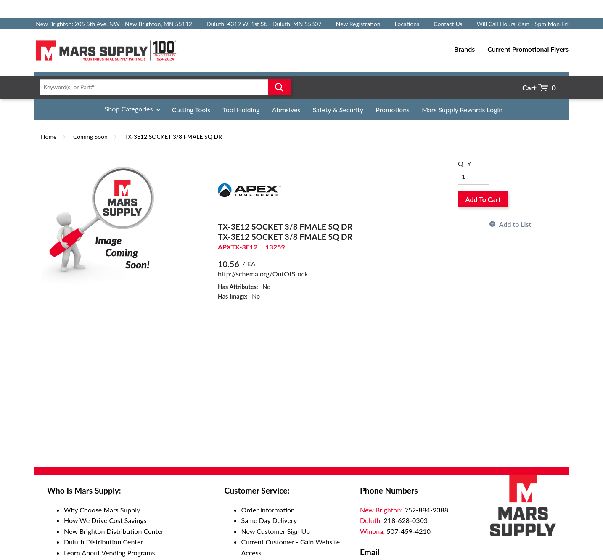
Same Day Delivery (269, 520)
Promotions (393, 110)
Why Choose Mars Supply (102, 510)
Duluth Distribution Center (103, 542)
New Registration (358, 23)
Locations (407, 23)
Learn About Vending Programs (109, 553)
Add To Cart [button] (483, 199)
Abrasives (286, 110)
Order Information (268, 510)
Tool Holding (240, 110)
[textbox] (163, 87)
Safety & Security (337, 110)
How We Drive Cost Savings (105, 520)
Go (279, 87)
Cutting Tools (191, 110)
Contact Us (448, 23)
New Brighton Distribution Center (114, 531)
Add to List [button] (515, 224)
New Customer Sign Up (275, 531)
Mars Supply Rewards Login (462, 110)
